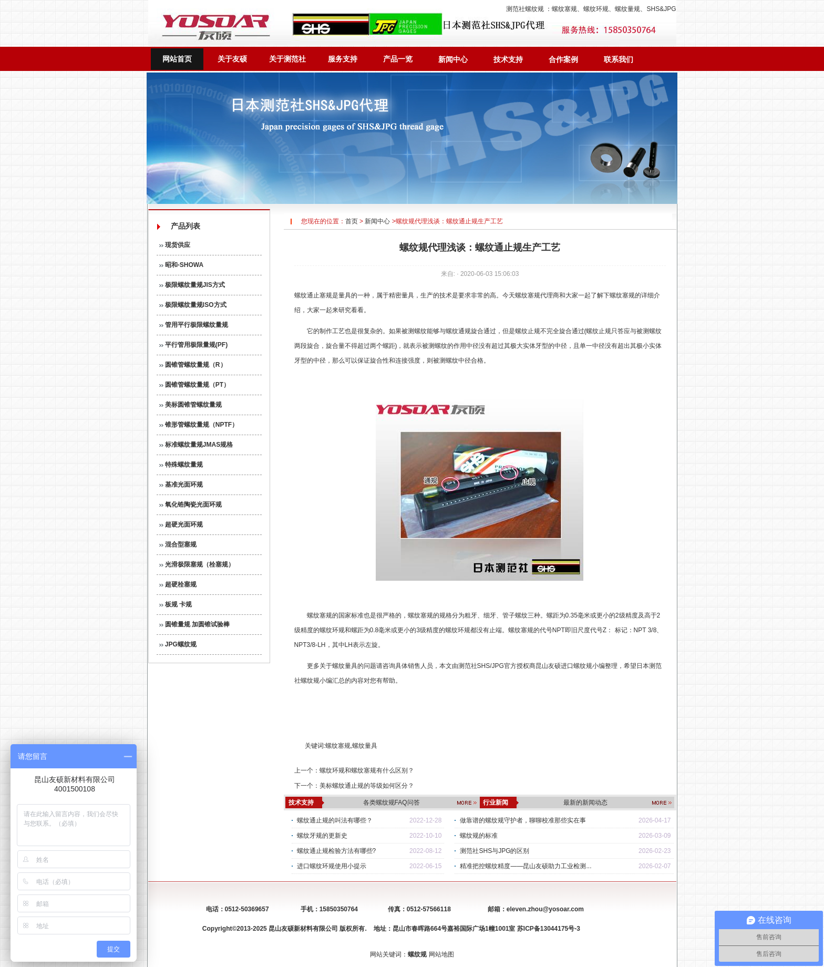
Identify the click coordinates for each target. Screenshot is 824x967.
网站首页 (177, 59)
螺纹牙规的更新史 (322, 835)
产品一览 (398, 59)
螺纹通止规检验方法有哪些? (336, 851)
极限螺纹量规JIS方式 (192, 285)
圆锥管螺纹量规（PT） (194, 384)
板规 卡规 (175, 604)
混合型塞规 (178, 544)
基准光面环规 (181, 484)
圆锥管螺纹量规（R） (192, 364)
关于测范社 (287, 59)
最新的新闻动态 (585, 802)
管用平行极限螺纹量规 (193, 324)
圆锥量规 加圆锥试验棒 (194, 624)
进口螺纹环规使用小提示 (331, 866)
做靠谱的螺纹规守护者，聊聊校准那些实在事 (523, 820)
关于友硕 (232, 59)
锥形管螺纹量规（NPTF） (199, 424)
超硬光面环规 (181, 524)
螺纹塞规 (564, 9)
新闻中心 (453, 59)
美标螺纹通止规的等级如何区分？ (367, 785)
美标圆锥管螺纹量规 (190, 404)
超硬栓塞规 (178, 584)
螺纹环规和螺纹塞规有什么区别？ (367, 770)
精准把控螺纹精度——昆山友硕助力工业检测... (525, 866)
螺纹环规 (596, 9)
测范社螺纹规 (525, 9)
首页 (351, 221)
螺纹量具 (344, 666)
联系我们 (618, 59)
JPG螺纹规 (178, 644)
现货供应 (174, 245)
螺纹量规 (627, 9)
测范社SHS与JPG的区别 (494, 851)
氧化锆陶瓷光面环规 (190, 504)
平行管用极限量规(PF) (193, 344)
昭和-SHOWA (181, 265)
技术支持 (508, 59)
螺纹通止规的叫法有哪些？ (335, 820)
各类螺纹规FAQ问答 (391, 802)
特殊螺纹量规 (181, 464)
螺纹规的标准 (479, 835)
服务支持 (342, 59)
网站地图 (441, 954)
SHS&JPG (661, 9)
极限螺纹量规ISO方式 (192, 304)
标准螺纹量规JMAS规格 (196, 444)
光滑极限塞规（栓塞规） (196, 564)
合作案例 (563, 59)
